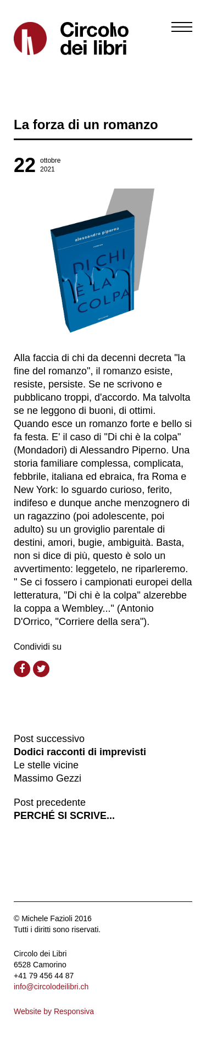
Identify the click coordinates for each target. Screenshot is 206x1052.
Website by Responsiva (54, 1011)
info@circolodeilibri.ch (51, 986)
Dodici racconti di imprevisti (80, 751)
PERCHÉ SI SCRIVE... (64, 815)
